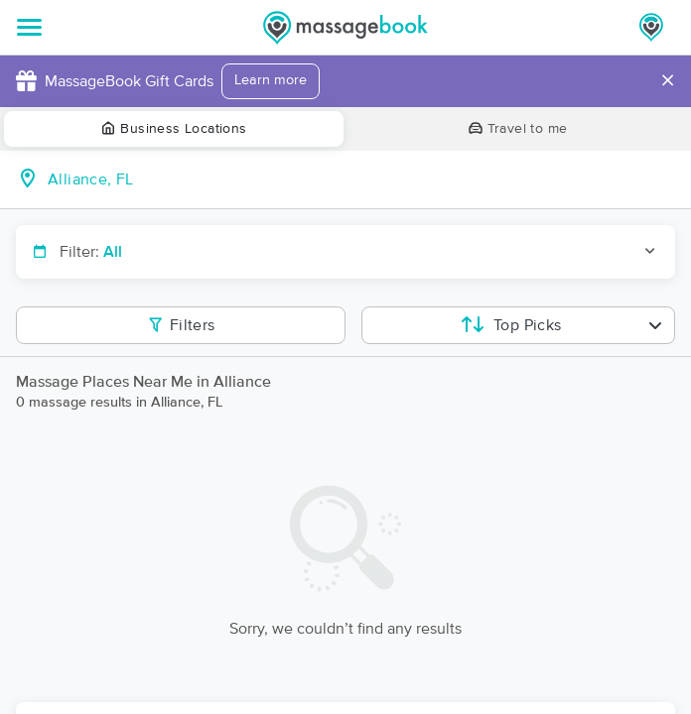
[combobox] (361, 179)
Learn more (270, 80)
